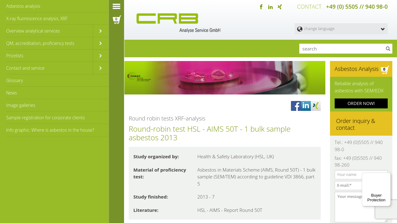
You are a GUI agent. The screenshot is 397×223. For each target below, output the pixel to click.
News (11, 93)
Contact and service (25, 68)
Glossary (14, 80)
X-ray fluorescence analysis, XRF (36, 18)
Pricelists (14, 56)
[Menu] (387, 176)
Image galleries (20, 105)
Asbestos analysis (23, 6)
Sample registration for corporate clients (45, 117)
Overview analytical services (33, 31)
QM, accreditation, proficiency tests (40, 43)
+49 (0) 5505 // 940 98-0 (357, 6)
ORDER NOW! (361, 102)
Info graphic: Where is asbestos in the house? (50, 130)
